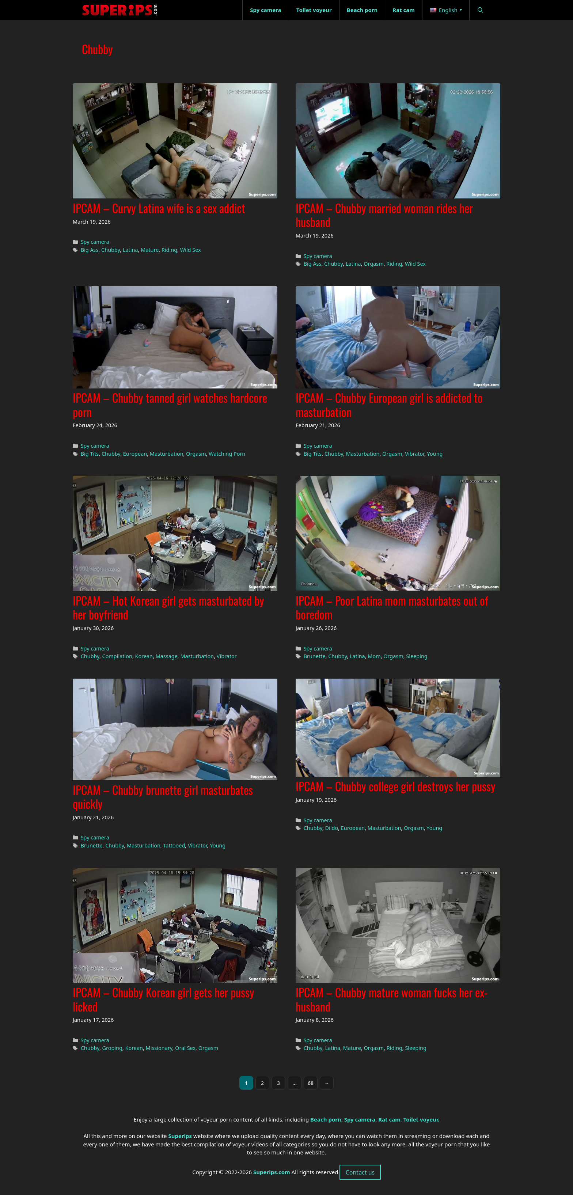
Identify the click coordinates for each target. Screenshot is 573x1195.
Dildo (331, 827)
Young (435, 453)
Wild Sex (190, 249)
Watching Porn (227, 453)
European (135, 453)
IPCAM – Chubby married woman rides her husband (384, 214)
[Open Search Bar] (480, 10)
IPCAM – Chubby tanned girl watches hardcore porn (170, 404)
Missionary (159, 1047)
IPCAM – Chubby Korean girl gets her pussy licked (163, 998)
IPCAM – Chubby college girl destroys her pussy (396, 785)
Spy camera (95, 241)
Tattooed (174, 845)
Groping (112, 1047)
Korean (144, 656)
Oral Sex (185, 1047)
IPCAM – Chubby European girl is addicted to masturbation (389, 404)
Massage (167, 656)
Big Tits (90, 453)
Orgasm (374, 263)
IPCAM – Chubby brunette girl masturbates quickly (163, 796)
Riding (169, 249)
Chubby (110, 249)
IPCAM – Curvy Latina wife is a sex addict (159, 207)
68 (313, 1085)
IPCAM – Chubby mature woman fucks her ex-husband (392, 998)
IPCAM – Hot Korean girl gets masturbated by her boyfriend (168, 607)
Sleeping (416, 656)
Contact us (360, 1172)
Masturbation (166, 453)
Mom (374, 656)
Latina (130, 249)
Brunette (315, 656)
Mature (150, 249)
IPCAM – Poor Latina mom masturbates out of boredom (392, 607)
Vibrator (414, 453)
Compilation (117, 656)
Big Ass (90, 249)
